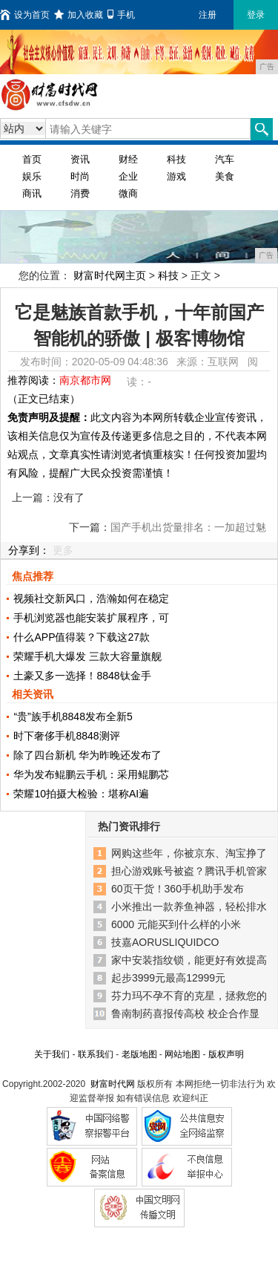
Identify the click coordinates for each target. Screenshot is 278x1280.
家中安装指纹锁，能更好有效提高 (189, 960)
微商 (128, 193)
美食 (224, 176)
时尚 (80, 176)
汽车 (224, 159)
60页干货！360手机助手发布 (177, 889)
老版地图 (139, 1054)
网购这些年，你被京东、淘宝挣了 (189, 853)
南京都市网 (85, 380)
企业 (128, 176)
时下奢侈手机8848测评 (66, 736)
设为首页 (25, 15)
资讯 (80, 159)
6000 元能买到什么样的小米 (176, 924)
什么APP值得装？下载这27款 (81, 637)
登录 (256, 15)
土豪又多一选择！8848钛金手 (81, 676)
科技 (176, 159)
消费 (80, 193)
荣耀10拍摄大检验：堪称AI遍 (81, 794)
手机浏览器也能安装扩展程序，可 (91, 618)
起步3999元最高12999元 (168, 978)
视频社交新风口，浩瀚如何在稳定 (91, 598)
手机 (121, 15)
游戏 (176, 176)
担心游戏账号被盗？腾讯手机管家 (189, 871)
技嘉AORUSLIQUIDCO (165, 942)
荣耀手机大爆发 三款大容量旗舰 (87, 656)
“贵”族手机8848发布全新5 (72, 716)
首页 (32, 159)
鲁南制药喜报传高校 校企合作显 (185, 1013)
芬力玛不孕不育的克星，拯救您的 (189, 996)
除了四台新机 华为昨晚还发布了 (87, 755)
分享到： (29, 550)
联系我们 (95, 1054)
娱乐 (32, 176)
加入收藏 (78, 15)
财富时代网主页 (109, 275)
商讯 (32, 193)
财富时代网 (112, 1084)
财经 (128, 159)
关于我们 (52, 1054)
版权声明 (226, 1054)
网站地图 (182, 1054)
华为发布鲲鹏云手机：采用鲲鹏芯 (91, 774)
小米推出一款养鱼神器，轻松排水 (189, 906)
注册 (207, 15)
